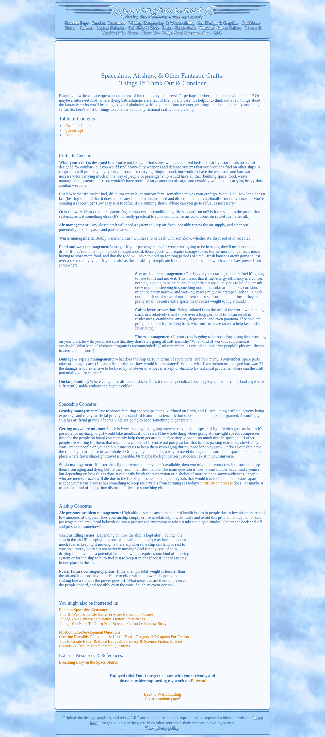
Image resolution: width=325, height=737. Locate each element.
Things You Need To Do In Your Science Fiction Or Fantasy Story (113, 623)
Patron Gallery (229, 28)
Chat (206, 33)
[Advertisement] (162, 56)
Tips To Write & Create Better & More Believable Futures (106, 614)
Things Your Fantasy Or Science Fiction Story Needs (102, 619)
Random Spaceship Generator (83, 610)
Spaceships (74, 130)
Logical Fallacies (110, 28)
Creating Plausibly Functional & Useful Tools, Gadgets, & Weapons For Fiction (124, 637)
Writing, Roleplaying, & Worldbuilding (161, 23)
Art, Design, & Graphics (218, 23)
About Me (150, 33)
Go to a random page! (162, 699)
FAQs (167, 33)
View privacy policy (162, 728)
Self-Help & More (143, 28)
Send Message (187, 33)
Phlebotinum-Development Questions (89, 632)
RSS (217, 33)
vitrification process (216, 483)
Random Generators (108, 23)
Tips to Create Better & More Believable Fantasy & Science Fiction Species (121, 641)
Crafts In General (79, 125)
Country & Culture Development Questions (94, 646)
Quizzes (86, 28)
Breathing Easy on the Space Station (88, 662)
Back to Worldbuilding (162, 694)
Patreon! (198, 680)
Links (167, 28)
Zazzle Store (185, 28)
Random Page (77, 23)
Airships (72, 135)
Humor (70, 28)
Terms (133, 33)
